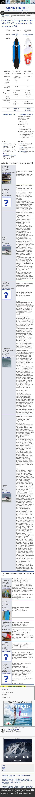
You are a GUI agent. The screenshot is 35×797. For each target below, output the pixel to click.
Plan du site (16, 775)
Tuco (21, 144)
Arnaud (5, 144)
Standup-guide (17, 7)
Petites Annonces (19, 787)
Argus (27, 787)
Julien (5, 146)
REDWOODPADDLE (13, 729)
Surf (5, 694)
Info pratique (9, 786)
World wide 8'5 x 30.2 (16, 34)
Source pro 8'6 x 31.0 (28, 34)
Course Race (8, 692)
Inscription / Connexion (26, 13)
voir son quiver (6, 173)
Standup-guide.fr (7, 775)
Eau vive (7, 697)
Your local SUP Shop (3, 768)
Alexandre (23, 151)
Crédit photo (5, 783)
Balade (6, 689)
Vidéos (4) (28, 110)
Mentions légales (26, 775)
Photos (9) (17, 108)
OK (33, 790)
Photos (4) (28, 108)
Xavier (21, 147)
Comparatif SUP (5, 15)
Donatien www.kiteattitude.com (9, 154)
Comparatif (10, 787)
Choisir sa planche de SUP (22, 786)
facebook (4, 777)
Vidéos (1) (17, 110)
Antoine (5, 150)
